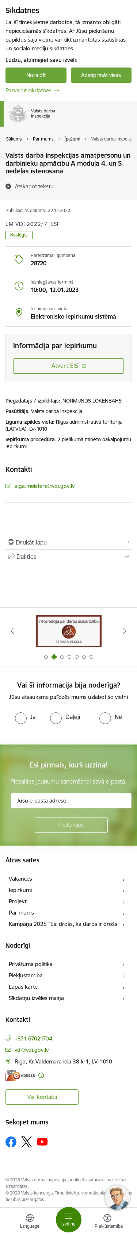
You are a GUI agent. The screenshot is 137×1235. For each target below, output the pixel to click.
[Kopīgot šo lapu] (68, 556)
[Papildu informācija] (41, 1075)
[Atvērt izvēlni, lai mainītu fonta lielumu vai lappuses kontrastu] (107, 1222)
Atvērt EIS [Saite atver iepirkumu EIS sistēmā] (65, 365)
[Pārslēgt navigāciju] (68, 1219)
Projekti (18, 901)
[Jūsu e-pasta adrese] (71, 800)
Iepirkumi (20, 889)
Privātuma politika (31, 964)
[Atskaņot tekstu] (34, 186)
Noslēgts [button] (19, 235)
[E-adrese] (20, 1075)
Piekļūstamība (26, 975)
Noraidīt (36, 75)
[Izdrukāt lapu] (68, 542)
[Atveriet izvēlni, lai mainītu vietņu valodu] (29, 1222)
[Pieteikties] (71, 825)
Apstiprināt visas (101, 75)
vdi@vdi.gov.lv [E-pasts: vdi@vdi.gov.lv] (32, 1049)
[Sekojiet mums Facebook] (10, 1141)
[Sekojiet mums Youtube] (42, 1141)
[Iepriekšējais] (12, 630)
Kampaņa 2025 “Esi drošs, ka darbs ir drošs (63, 923)
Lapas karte (23, 986)
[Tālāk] (125, 630)
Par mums (21, 912)
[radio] (25, 716)
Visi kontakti (42, 1096)
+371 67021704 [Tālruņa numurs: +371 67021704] (33, 1038)
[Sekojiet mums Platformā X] (26, 1141)
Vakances (20, 878)
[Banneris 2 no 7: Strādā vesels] (69, 630)
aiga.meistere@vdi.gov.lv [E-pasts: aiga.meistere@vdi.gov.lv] (45, 485)
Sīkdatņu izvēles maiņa (36, 997)
